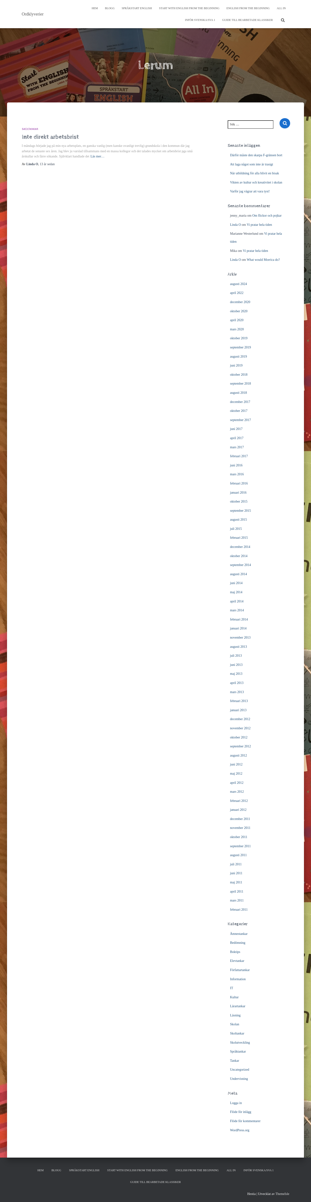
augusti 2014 (238, 574)
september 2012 (240, 746)
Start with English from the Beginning (189, 8)
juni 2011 (236, 873)
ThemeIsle (282, 1194)
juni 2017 (236, 429)
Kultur (234, 997)
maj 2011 (236, 882)
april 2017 (236, 438)
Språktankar (238, 1051)
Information (238, 979)
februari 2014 (239, 619)
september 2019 (240, 347)
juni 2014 (236, 583)
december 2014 (240, 547)
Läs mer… (97, 156)
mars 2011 (237, 900)
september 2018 (240, 383)
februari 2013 (239, 701)
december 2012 (240, 719)
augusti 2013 (238, 646)
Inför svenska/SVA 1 (200, 20)
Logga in (236, 1103)
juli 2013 (236, 655)
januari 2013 (238, 710)
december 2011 (240, 819)
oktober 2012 (238, 737)
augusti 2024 (238, 284)
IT (231, 988)
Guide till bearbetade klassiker (247, 20)
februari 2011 (239, 909)
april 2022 (236, 293)
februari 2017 (239, 456)
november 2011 (240, 828)
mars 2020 (237, 329)
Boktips (235, 952)
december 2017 (240, 402)
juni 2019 (236, 365)
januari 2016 (238, 492)
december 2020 (240, 302)
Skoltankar (30, 129)
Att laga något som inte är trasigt (251, 164)
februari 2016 (239, 483)
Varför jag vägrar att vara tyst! (250, 191)
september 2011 (240, 846)
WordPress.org (239, 1130)
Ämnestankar (239, 934)
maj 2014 (236, 592)
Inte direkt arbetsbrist (50, 136)
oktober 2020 (238, 311)
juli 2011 (236, 864)
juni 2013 (236, 665)
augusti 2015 (238, 519)
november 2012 (240, 728)
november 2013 (240, 637)
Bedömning (237, 942)
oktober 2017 (238, 411)
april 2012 (236, 782)
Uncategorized (239, 1069)
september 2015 (240, 510)
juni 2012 (236, 764)
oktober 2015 (238, 501)
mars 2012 (237, 791)
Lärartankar (237, 1006)
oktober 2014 (238, 556)
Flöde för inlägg (240, 1112)
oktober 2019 (238, 338)
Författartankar (240, 970)
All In (281, 8)
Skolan (234, 1024)
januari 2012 (238, 810)
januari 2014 (238, 628)
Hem (95, 8)
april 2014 (236, 601)
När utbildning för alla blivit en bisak (254, 173)
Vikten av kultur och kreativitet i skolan (256, 182)
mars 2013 (237, 692)
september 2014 (240, 565)
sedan (47, 164)
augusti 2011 (238, 855)
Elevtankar (237, 961)
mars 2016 (237, 474)
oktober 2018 (238, 374)
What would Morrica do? (263, 259)
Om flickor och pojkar (267, 215)
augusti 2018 (238, 392)
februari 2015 (239, 537)
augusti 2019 (238, 356)
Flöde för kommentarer (245, 1121)
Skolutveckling (240, 1042)
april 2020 (236, 320)
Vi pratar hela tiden (259, 224)
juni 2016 (236, 465)
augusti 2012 (238, 755)
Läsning (235, 1015)
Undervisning (239, 1079)
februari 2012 (239, 801)
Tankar (234, 1060)
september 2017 (240, 420)
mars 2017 (237, 447)
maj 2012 (236, 773)
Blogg (110, 8)
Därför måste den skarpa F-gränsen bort (256, 155)
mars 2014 (237, 610)
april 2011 (236, 891)
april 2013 (236, 683)
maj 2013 (236, 673)
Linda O (235, 224)
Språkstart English (137, 8)
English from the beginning (248, 8)
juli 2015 (236, 529)
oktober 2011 (238, 837)
